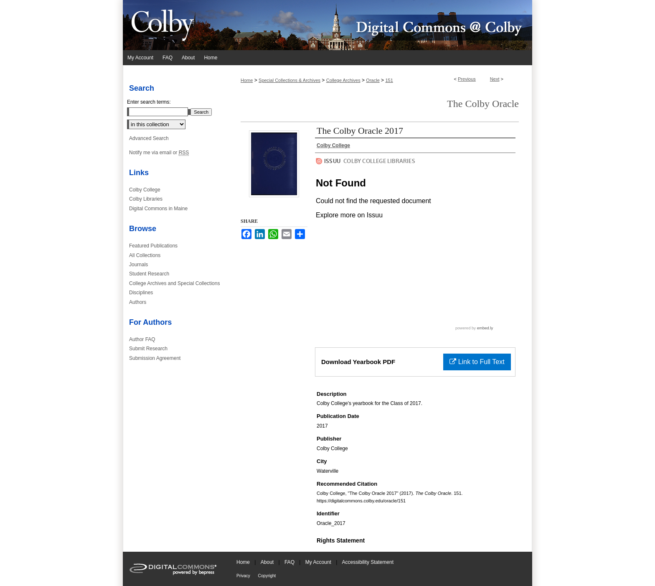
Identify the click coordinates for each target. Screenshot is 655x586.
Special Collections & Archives (289, 80)
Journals (138, 265)
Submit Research (148, 349)
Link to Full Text (476, 361)
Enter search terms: (149, 102)
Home (247, 80)
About (268, 562)
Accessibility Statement (368, 562)
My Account (319, 562)
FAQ (290, 562)
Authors (137, 302)
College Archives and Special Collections (174, 283)
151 (389, 80)
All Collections (144, 255)
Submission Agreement (154, 358)
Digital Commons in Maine (158, 208)
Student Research (149, 274)
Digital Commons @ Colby (377, 25)
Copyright (267, 575)
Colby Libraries (145, 199)
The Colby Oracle (483, 103)
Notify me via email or (159, 152)
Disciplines (141, 293)
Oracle (372, 80)
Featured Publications (153, 246)
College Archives (343, 80)
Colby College (144, 190)
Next (495, 79)
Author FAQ (142, 339)
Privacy (243, 575)
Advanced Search (149, 138)
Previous (467, 79)
